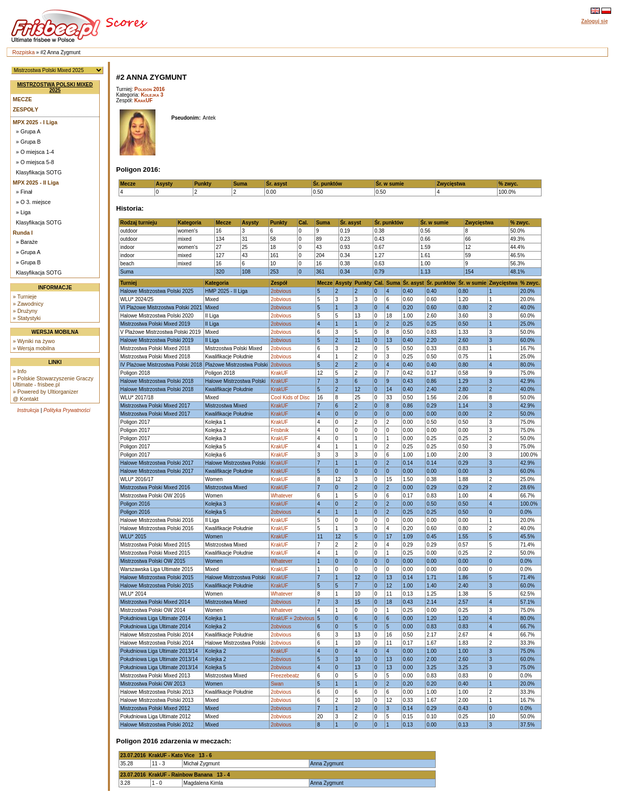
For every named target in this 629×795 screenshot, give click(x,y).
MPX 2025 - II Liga (36, 182)
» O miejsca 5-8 (35, 162)
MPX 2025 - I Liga (35, 122)
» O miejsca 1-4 (35, 152)
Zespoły (25, 109)
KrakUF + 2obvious (292, 618)
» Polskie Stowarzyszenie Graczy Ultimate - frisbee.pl (53, 381)
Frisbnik (279, 430)
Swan (277, 684)
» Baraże (27, 242)
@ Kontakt (25, 399)
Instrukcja (28, 410)
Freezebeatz (285, 675)
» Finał (24, 192)
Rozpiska (23, 52)
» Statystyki (26, 318)
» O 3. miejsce (33, 202)
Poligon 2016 (149, 89)
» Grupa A (28, 131)
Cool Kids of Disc (290, 397)
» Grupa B (28, 142)
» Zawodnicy (28, 304)
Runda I (23, 233)
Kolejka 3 (152, 95)
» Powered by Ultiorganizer (45, 392)
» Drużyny (25, 311)
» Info (20, 371)
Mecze (22, 99)
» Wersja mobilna (34, 348)
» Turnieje (25, 296)
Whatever (282, 495)
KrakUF (143, 100)
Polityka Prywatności (67, 410)
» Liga (23, 212)
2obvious (281, 291)
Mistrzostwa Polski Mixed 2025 (55, 87)
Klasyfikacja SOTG (38, 172)
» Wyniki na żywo (34, 341)
